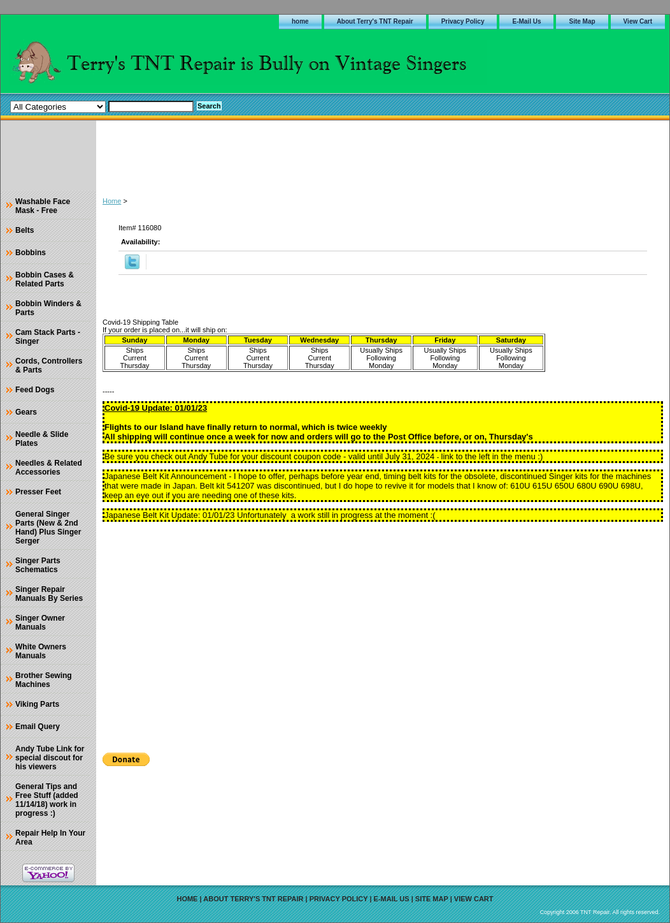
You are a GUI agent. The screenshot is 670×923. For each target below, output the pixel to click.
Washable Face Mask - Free (42, 206)
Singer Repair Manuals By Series (49, 594)
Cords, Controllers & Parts (48, 365)
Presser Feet (38, 491)
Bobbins (30, 252)
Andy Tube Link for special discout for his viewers (49, 757)
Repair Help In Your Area (50, 837)
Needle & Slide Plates (41, 439)
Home (112, 201)
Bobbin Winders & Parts (48, 308)
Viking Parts (37, 704)
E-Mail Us (526, 21)
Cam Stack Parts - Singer (47, 337)
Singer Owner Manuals (40, 622)
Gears (26, 412)
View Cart (638, 21)
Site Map (582, 21)
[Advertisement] (382, 155)
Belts (24, 230)
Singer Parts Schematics (38, 565)
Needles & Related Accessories (48, 467)
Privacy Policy (463, 21)
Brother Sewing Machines (43, 680)
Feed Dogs (34, 389)
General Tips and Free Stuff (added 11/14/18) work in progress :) (46, 800)
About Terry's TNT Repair (375, 21)
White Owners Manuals (40, 651)
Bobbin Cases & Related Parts (44, 279)
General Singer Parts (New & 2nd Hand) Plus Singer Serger (48, 527)
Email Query (37, 726)
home (300, 21)
